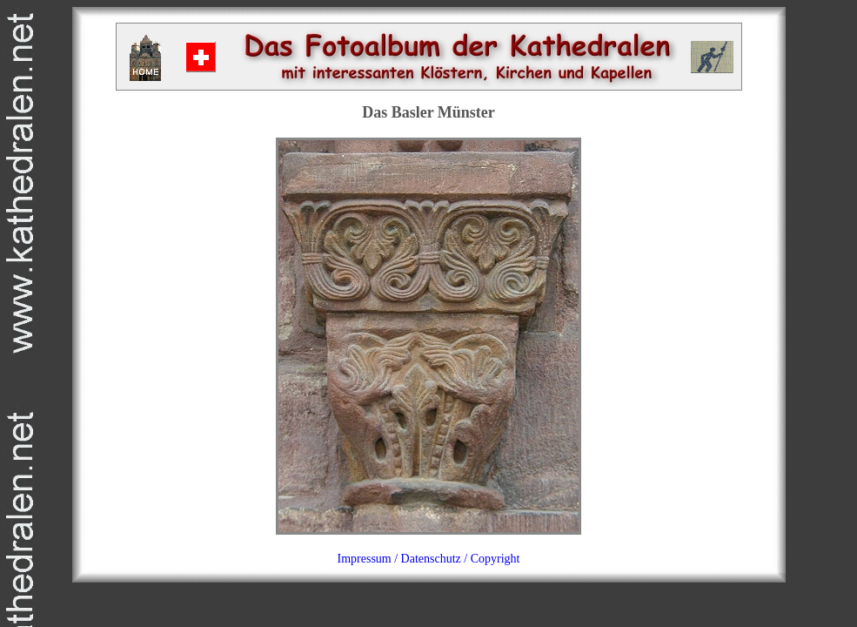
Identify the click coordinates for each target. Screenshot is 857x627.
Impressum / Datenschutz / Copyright (429, 558)
